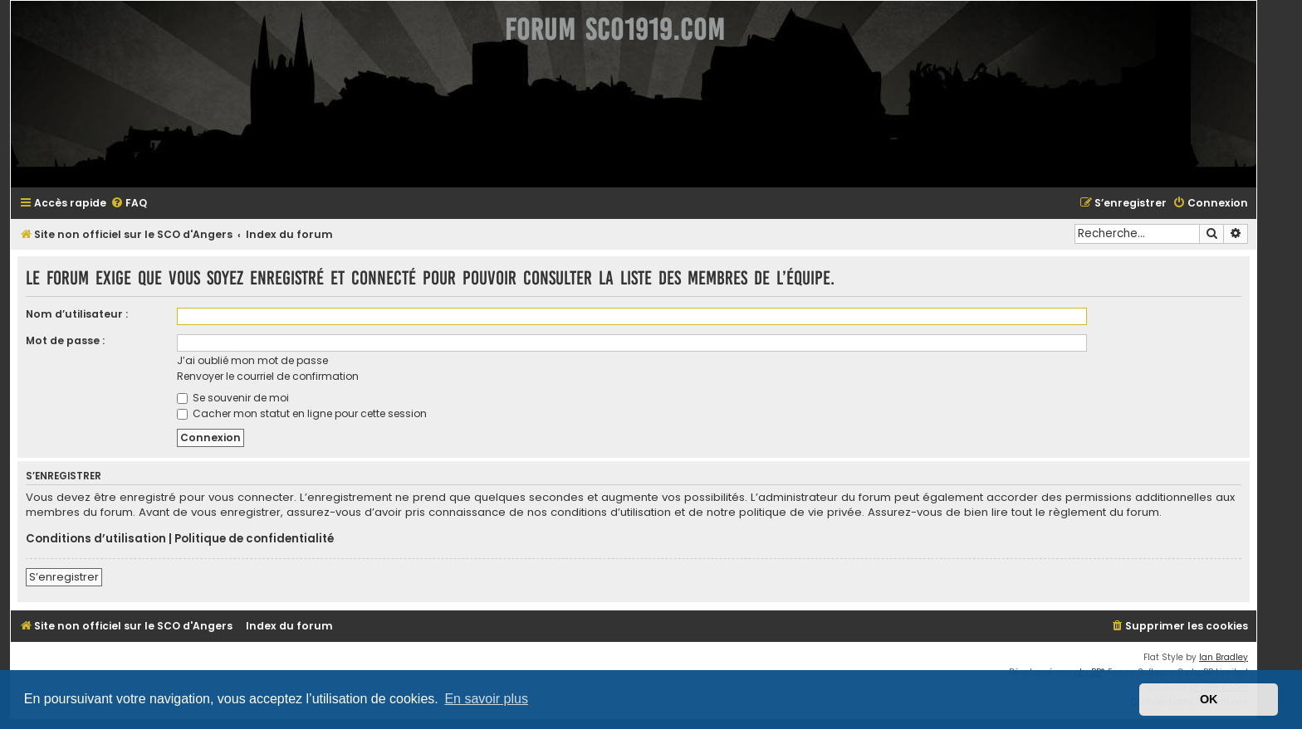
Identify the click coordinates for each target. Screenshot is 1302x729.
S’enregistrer (64, 577)
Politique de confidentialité (254, 539)
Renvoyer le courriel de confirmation (268, 376)
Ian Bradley (1223, 657)
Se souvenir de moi (233, 398)
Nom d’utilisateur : (77, 314)
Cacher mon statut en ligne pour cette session (302, 413)
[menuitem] (128, 203)
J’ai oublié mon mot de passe (252, 360)
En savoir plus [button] (486, 699)
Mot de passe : (65, 340)
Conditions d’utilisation (96, 539)
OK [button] (1209, 699)
